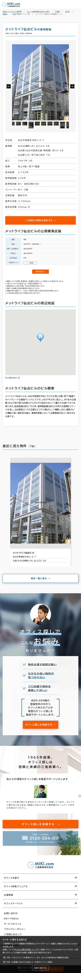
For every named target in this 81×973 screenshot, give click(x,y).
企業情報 (8, 895)
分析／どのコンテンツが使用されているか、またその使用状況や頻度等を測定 (37, 958)
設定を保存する (40, 968)
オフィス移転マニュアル (16, 886)
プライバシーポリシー (15, 929)
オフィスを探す (11, 878)
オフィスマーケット (13, 903)
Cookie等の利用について (26, 950)
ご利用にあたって (13, 934)
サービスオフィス (12, 924)
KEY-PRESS (11, 919)
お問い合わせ (11, 913)
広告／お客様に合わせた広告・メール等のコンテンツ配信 (29, 962)
